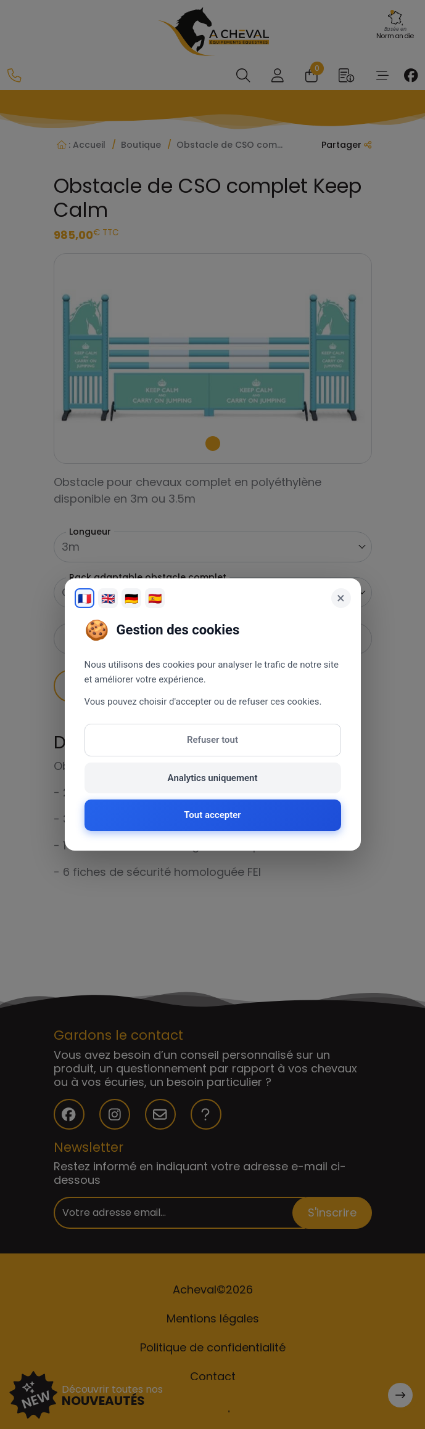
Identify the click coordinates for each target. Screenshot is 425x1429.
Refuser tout (212, 739)
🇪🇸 (155, 598)
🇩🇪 (131, 598)
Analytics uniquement (213, 777)
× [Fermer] (341, 598)
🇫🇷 (84, 598)
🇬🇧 (108, 598)
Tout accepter (212, 814)
